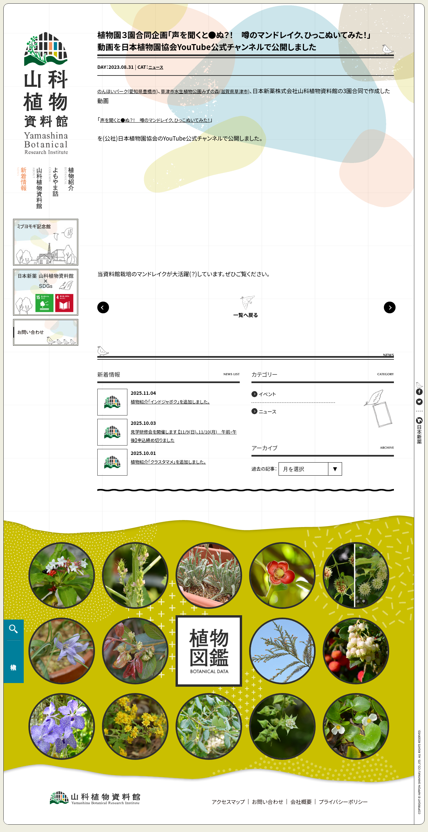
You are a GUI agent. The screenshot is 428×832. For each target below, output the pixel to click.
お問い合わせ (267, 806)
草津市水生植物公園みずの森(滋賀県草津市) (231, 91)
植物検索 (12, 655)
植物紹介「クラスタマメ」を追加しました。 (171, 465)
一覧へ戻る (245, 319)
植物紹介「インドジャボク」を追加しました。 (173, 405)
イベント (270, 398)
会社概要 (301, 806)
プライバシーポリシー (343, 806)
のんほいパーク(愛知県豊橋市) (135, 91)
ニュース (157, 66)
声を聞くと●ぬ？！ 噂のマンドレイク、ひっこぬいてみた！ (169, 119)
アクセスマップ (228, 806)
